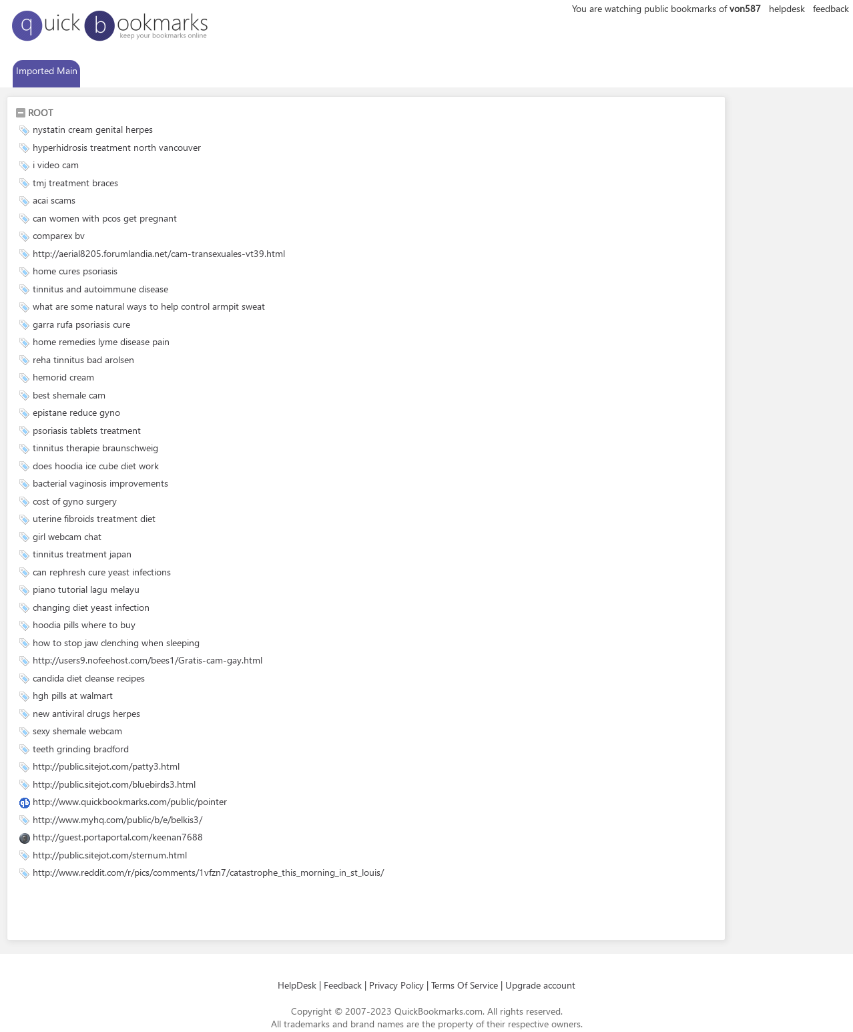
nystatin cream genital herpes (93, 129)
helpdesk (787, 8)
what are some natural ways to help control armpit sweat (149, 306)
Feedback (343, 985)
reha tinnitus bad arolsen (83, 359)
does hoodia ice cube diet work (96, 465)
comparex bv (59, 235)
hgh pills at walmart (73, 695)
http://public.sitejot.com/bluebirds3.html (114, 784)
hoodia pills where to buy (84, 624)
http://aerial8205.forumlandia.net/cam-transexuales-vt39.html (159, 253)
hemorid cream (63, 376)
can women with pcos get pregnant (105, 218)
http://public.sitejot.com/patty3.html (106, 766)
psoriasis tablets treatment (87, 430)
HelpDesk (297, 985)
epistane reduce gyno (76, 412)
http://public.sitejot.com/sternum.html (110, 854)
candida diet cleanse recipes (89, 678)
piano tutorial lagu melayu (86, 589)
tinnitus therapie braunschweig (95, 447)
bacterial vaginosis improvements (100, 483)
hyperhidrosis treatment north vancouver (117, 147)
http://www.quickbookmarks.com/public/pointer (130, 801)
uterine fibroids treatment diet (94, 518)
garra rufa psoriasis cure (81, 324)
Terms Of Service (464, 985)
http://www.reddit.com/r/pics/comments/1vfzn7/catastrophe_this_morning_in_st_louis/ (208, 872)
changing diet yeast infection (91, 607)
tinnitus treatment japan (82, 553)
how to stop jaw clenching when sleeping (116, 642)
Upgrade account (540, 985)
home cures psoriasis (75, 270)
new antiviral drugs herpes (86, 713)
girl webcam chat (67, 536)
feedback (831, 8)
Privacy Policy (396, 985)
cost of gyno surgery (75, 501)
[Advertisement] (171, 912)
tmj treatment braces (75, 182)
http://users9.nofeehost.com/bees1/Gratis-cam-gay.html (147, 660)
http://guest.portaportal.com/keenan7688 (118, 836)
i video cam (56, 164)
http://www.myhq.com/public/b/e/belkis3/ (117, 819)
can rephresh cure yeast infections (102, 571)
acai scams (54, 200)
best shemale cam (69, 395)
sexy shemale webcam (77, 730)
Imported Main (46, 70)
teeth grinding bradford (81, 748)
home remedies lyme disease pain (101, 341)
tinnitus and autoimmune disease (100, 288)
